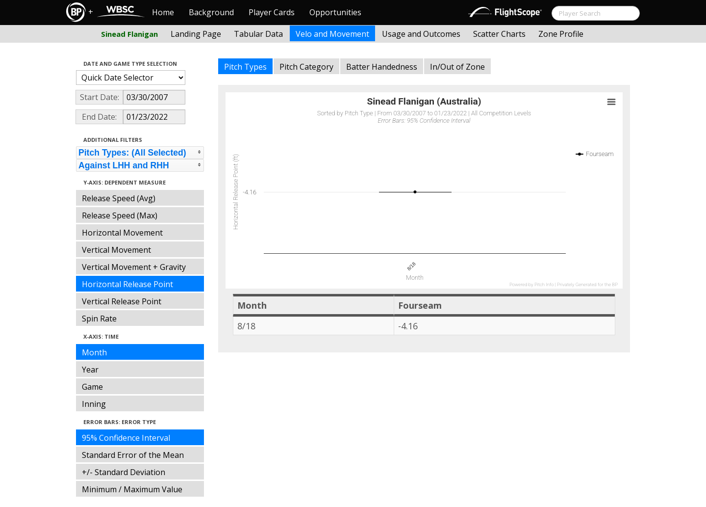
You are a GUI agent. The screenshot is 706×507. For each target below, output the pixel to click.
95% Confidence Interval (126, 437)
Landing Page (196, 33)
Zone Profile (560, 33)
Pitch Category (306, 66)
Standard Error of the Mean (133, 455)
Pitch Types (245, 66)
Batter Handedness (381, 66)
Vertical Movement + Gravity (134, 267)
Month (94, 352)
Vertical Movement (116, 249)
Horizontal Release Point (127, 284)
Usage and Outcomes (421, 33)
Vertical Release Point (121, 301)
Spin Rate (99, 318)
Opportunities (335, 12)
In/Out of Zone (457, 66)
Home (163, 12)
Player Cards (272, 12)
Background (211, 12)
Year (90, 369)
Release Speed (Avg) (118, 198)
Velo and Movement (332, 33)
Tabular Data (258, 33)
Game (92, 386)
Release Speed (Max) (119, 215)
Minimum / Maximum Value (132, 489)
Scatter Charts (499, 33)
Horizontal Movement (122, 232)
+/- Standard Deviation (123, 472)
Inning (94, 404)
